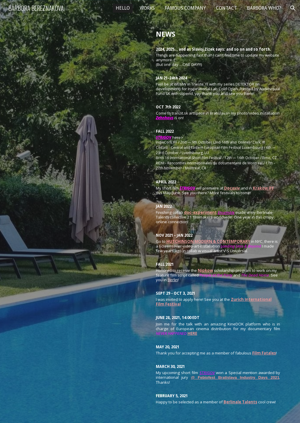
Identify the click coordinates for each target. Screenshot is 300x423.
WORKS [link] (147, 8)
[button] (293, 8)
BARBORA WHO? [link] (264, 8)
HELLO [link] (123, 8)
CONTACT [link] (226, 8)
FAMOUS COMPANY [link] (185, 8)
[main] (218, 211)
